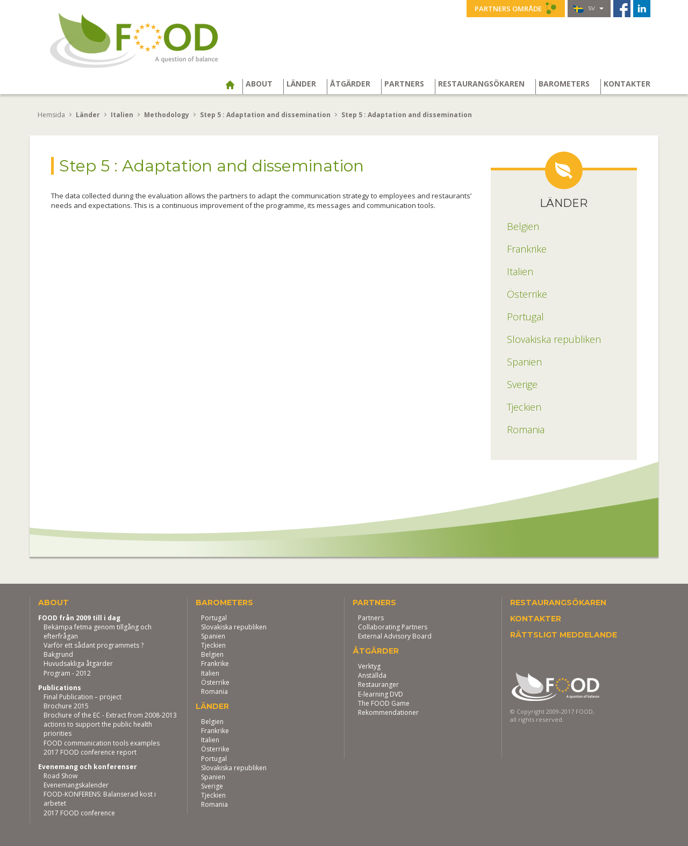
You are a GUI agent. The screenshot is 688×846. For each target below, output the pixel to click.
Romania (214, 691)
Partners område (516, 8)
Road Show (60, 775)
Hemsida (51, 114)
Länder (301, 84)
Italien (210, 673)
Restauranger (378, 684)
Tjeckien (213, 645)
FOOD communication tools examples (102, 743)
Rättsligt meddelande (563, 635)
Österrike (215, 682)
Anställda (372, 675)
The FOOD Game (384, 703)
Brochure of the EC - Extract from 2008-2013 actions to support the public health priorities (110, 724)
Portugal (214, 617)
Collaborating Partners (392, 627)
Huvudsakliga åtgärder (78, 663)
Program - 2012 (67, 673)
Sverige (212, 786)
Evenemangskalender (76, 785)
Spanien (213, 636)
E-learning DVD (380, 694)
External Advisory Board (395, 636)
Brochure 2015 (66, 706)
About (259, 84)
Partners (404, 84)
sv (588, 8)
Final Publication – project (82, 696)
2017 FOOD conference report (90, 752)
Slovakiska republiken (234, 627)
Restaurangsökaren (481, 84)
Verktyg (369, 666)
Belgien (212, 654)
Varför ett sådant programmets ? (94, 645)
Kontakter (627, 84)
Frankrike (215, 663)
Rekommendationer (388, 712)
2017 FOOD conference (79, 813)
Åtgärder (350, 84)
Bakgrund (58, 654)
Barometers (564, 84)
